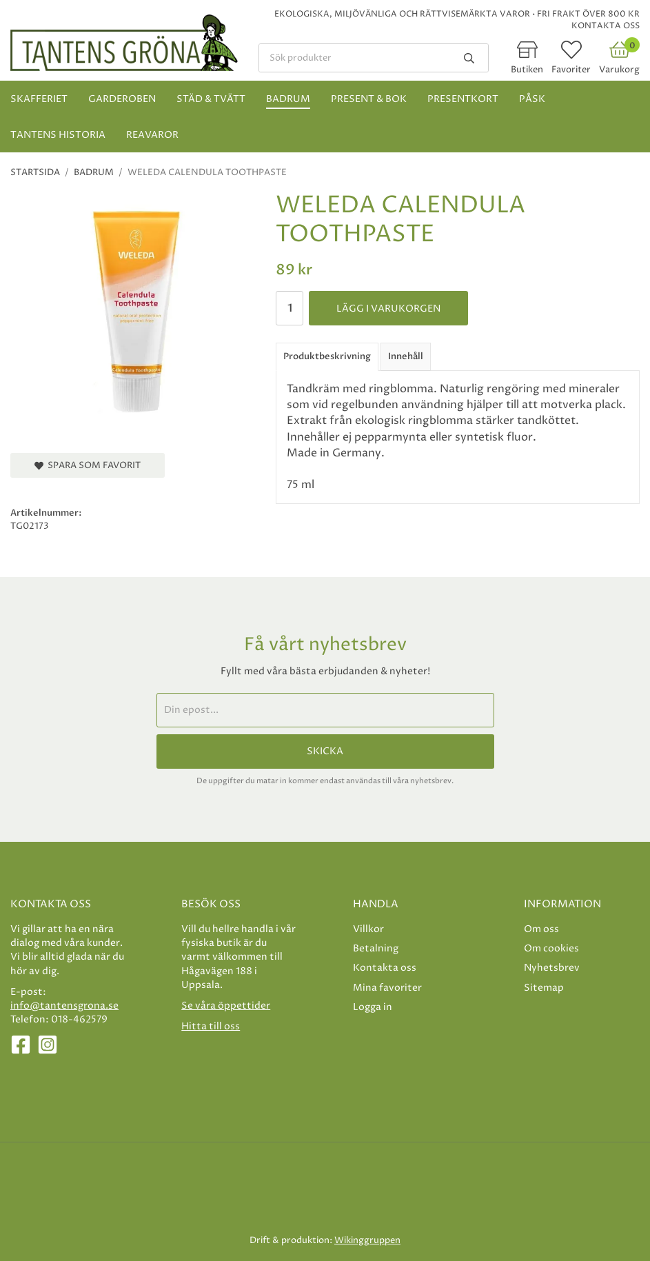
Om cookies (551, 948)
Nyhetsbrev (552, 967)
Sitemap (544, 987)
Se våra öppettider (225, 1005)
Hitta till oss (210, 1026)
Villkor (368, 929)
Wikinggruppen (367, 1240)
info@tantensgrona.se (64, 1005)
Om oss (541, 929)
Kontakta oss (605, 26)
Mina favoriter (387, 987)
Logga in (372, 1006)
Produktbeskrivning (327, 356)
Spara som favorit (87, 465)
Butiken (527, 69)
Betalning (375, 948)
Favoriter (571, 69)
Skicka (325, 751)
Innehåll (405, 356)
